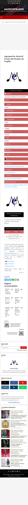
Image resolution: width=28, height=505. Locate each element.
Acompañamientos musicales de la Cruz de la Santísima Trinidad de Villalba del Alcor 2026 (19, 417)
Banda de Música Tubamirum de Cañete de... (17, 300)
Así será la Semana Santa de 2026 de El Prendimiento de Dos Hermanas (18, 425)
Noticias (12, 410)
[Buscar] (23, 347)
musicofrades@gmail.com (11, 253)
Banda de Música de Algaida (17, 290)
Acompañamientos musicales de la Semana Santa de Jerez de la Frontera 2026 (19, 437)
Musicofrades (14, 9)
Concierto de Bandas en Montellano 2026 (16, 445)
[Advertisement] (11, 36)
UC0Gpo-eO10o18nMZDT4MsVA (13, 178)
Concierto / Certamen (22, 442)
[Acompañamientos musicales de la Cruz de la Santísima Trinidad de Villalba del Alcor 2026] (5, 414)
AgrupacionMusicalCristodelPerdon (15, 166)
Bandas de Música (14, 413)
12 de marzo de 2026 (16, 428)
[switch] (16, 350)
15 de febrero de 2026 (16, 466)
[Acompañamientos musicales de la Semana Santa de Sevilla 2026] (5, 453)
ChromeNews (10, 476)
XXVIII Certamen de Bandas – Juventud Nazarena (18, 464)
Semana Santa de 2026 (15, 422)
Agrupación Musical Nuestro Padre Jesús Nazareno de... (7, 312)
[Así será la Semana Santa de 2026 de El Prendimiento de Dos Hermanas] (5, 424)
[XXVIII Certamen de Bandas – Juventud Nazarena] (5, 462)
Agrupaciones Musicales (18, 410)
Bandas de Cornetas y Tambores (17, 412)
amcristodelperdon (10, 172)
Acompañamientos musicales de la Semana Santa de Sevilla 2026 (19, 456)
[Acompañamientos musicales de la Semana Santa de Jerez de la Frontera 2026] (5, 433)
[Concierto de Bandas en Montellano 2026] (5, 443)
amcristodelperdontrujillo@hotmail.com (16, 147)
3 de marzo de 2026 (15, 447)
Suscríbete (26, 17)
